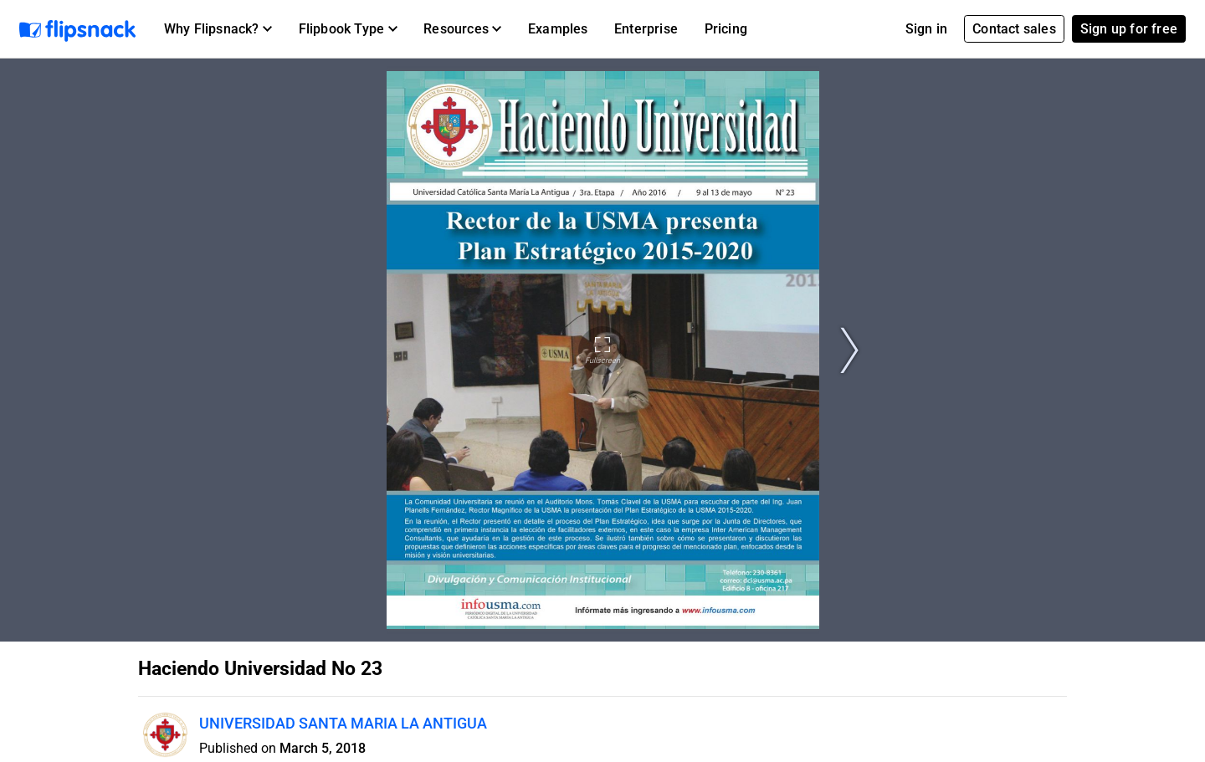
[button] (218, 29)
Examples (558, 29)
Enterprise (646, 29)
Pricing (726, 29)
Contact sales (1014, 29)
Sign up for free (1128, 29)
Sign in (926, 29)
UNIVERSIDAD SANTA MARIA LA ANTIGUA (343, 723)
